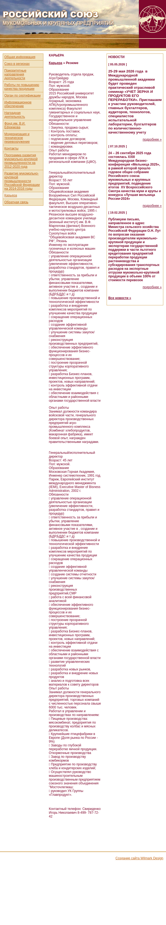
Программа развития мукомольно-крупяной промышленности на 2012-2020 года (20, 161)
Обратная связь (16, 202)
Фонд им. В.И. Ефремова (14, 125)
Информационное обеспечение (17, 104)
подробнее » (152, 139)
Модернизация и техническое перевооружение (17, 138)
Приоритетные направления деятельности (15, 74)
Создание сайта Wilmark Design (139, 858)
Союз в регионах (17, 64)
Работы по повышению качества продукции (21, 87)
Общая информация (19, 57)
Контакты (11, 148)
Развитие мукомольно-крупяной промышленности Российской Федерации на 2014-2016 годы (22, 181)
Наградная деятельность (14, 115)
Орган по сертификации (22, 95)
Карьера (10, 195)
